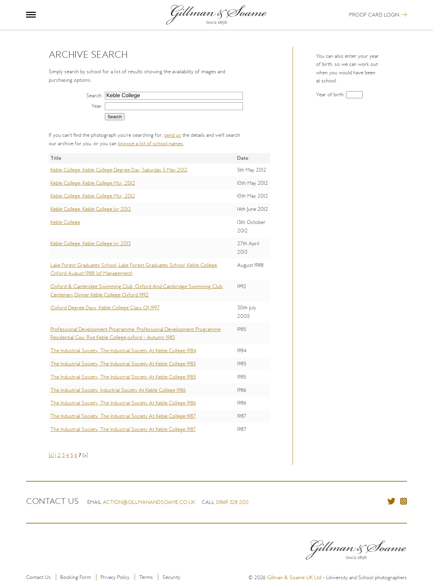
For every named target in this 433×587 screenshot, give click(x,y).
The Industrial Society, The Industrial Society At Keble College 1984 (123, 350)
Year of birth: (331, 94)
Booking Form (75, 577)
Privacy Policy (115, 577)
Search (93, 95)
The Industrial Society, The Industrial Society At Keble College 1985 (123, 363)
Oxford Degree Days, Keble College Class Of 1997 (105, 307)
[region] (159, 299)
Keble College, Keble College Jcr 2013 (90, 243)
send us (172, 135)
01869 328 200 (232, 502)
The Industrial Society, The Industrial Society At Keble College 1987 (123, 416)
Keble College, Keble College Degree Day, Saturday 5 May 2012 (118, 170)
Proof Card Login (374, 14)
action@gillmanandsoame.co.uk (149, 502)
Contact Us (38, 577)
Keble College (65, 222)
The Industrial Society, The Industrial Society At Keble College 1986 (123, 403)
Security (171, 577)
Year (96, 106)
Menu (31, 15)
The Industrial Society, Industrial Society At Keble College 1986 (118, 390)
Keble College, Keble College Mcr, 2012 (92, 183)
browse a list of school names (150, 143)
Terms (146, 577)
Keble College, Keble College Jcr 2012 (90, 209)
